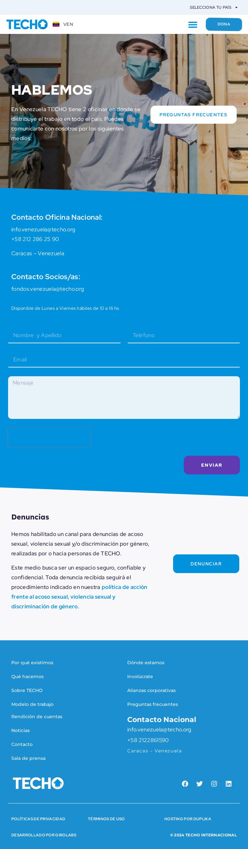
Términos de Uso (106, 819)
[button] (188, 24)
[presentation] (49, 446)
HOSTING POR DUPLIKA (187, 819)
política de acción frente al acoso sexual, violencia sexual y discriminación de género (79, 596)
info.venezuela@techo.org (159, 729)
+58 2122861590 (148, 740)
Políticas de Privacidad (38, 819)
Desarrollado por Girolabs (43, 835)
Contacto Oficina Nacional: (57, 217)
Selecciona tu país (214, 7)
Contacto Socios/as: (45, 277)
